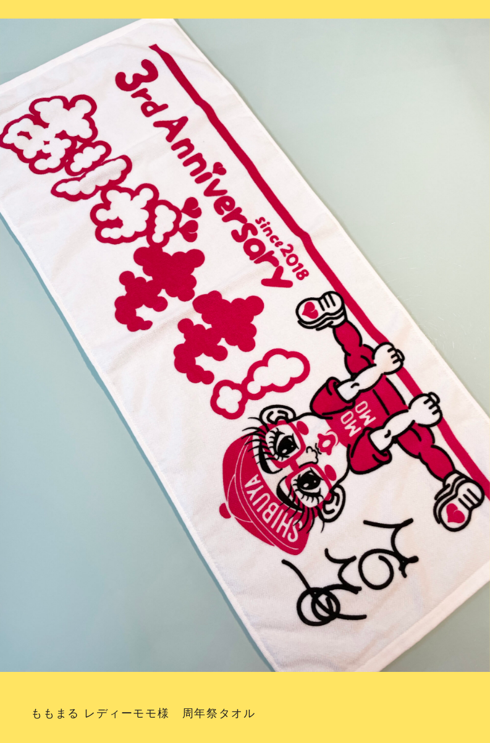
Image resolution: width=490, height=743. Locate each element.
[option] (245, 348)
